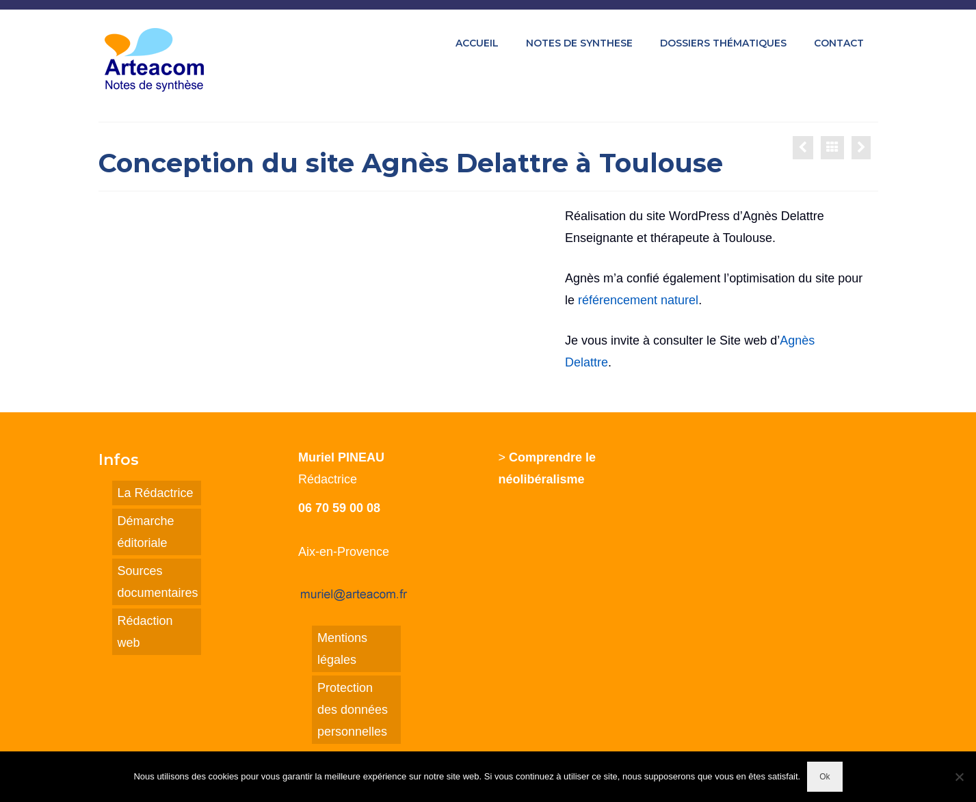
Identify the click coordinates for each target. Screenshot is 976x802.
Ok (824, 776)
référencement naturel (638, 300)
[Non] (959, 777)
